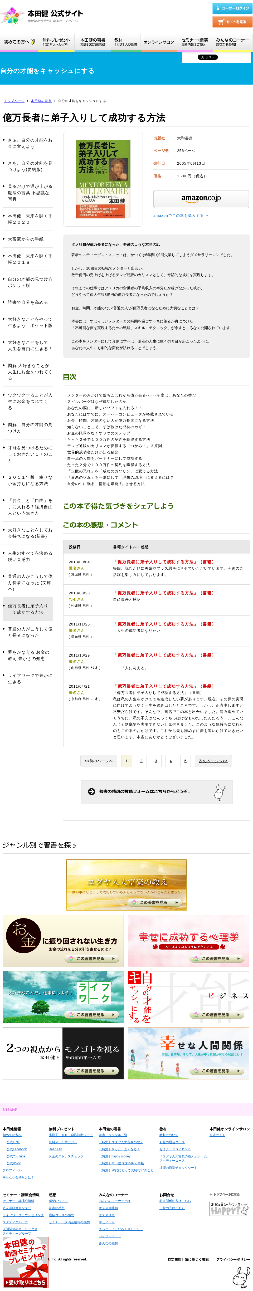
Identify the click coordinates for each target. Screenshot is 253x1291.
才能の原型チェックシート (178, 1168)
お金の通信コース (172, 1142)
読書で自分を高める (28, 302)
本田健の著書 (41, 101)
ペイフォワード (110, 1236)
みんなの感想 (108, 1243)
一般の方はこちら (172, 1208)
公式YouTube (16, 1156)
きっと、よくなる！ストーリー (121, 1229)
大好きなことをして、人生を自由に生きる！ (30, 345)
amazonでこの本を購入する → (181, 215)
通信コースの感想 (61, 1215)
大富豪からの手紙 (26, 239)
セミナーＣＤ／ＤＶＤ (175, 1149)
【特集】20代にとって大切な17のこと (126, 1170)
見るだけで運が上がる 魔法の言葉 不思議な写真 (30, 192)
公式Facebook (17, 1149)
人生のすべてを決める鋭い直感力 (30, 556)
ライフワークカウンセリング (23, 1215)
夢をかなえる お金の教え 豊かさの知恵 (29, 655)
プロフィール (12, 1170)
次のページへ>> (213, 761)
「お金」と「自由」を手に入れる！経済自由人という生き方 (30, 506)
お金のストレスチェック (66, 1156)
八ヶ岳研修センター (17, 1208)
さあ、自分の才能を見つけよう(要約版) (30, 166)
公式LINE (13, 1142)
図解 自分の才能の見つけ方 (30, 427)
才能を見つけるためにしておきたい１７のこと (30, 454)
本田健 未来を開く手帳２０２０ (30, 219)
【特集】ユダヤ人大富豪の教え (121, 1142)
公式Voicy (14, 1163)
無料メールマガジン (63, 1142)
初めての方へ (12, 1135)
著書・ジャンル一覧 (113, 1135)
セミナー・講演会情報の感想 (69, 1222)
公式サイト (217, 1135)
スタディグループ (15, 1222)
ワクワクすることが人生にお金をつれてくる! (30, 401)
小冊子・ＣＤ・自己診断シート (71, 1135)
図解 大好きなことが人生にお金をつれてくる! (30, 371)
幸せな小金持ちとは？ (18, 1177)
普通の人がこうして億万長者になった (30, 632)
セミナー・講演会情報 (18, 1201)
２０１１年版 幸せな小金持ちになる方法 (30, 480)
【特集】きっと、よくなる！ (119, 1149)
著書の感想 (57, 1208)
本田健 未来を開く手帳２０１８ (30, 259)
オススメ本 (107, 1215)
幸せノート (107, 1222)
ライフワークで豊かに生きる (30, 678)
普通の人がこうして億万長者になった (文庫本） (30, 582)
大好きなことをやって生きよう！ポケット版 (30, 322)
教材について (168, 1135)
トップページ (14, 101)
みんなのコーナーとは (114, 1201)
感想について (58, 1201)
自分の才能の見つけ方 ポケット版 (30, 282)
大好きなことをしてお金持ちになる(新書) (30, 533)
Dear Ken (55, 1149)
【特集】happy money (114, 1156)
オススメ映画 (108, 1208)
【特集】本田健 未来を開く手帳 (121, 1163)
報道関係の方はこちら (175, 1201)
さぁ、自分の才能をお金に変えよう (30, 143)
